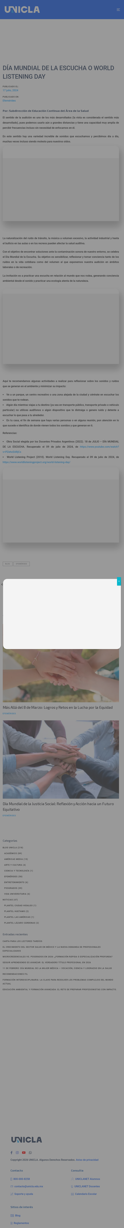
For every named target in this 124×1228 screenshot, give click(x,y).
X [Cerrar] (119, 581)
